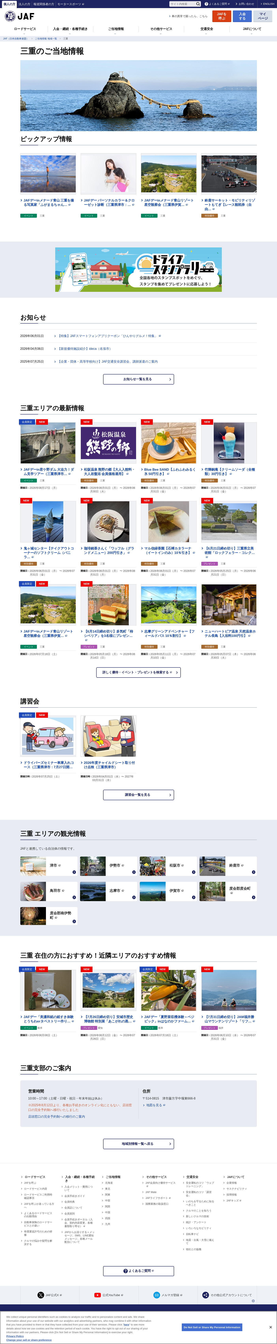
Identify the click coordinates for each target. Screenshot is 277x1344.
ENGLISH (268, 3)
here (126, 1324)
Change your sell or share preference (29, 1339)
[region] (138, 1327)
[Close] (270, 1327)
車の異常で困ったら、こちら (190, 16)
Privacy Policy (15, 1336)
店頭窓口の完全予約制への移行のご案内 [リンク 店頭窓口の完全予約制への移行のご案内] (56, 1116)
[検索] (198, 4)
